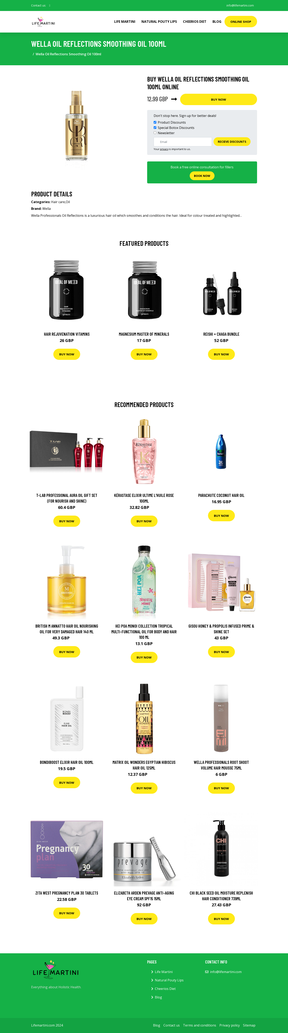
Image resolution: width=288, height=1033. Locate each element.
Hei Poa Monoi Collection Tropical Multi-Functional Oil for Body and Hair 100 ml (144, 631)
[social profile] (50, 5)
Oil (68, 202)
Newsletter (166, 133)
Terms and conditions (199, 1025)
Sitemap (249, 1025)
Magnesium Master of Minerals (144, 333)
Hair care (58, 202)
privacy (164, 149)
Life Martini (124, 21)
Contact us (171, 1025)
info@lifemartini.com (240, 5)
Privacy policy (229, 1025)
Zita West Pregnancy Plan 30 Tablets (66, 892)
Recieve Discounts (232, 142)
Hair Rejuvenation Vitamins (67, 333)
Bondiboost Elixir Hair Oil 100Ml (66, 762)
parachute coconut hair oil (221, 495)
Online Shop (240, 22)
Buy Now (218, 99)
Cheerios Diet (194, 21)
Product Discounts (172, 122)
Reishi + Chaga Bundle (221, 333)
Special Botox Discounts (176, 127)
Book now (202, 176)
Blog (216, 21)
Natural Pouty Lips (159, 21)
